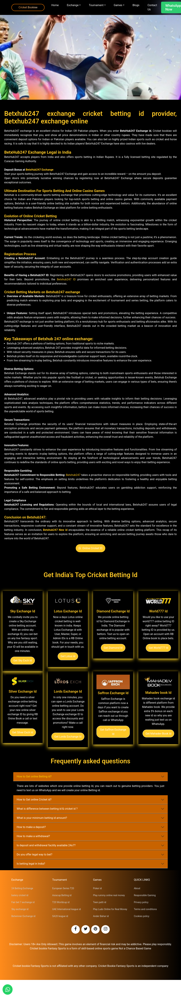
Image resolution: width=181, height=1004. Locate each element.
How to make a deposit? (31, 827)
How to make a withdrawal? (33, 836)
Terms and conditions (145, 909)
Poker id (97, 888)
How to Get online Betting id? (34, 776)
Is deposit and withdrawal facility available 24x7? (46, 845)
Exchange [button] (73, 5)
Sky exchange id (19, 909)
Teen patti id (99, 902)
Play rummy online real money (109, 895)
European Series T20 (63, 888)
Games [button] (118, 5)
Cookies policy (141, 916)
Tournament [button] (96, 5)
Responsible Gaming (145, 895)
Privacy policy (141, 902)
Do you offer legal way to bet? (34, 854)
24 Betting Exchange (22, 888)
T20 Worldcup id (60, 902)
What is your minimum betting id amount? (42, 817)
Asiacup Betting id (61, 895)
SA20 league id (60, 916)
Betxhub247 (73, 475)
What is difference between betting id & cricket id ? (47, 808)
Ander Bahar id (101, 916)
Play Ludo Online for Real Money (110, 909)
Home (55, 5)
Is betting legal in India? (31, 863)
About (137, 888)
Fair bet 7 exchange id (23, 902)
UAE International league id (66, 909)
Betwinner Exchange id (23, 916)
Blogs (136, 5)
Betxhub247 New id (55, 530)
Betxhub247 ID (66, 279)
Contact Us (152, 7)
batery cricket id (19, 895)
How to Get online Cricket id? (34, 799)
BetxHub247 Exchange (39, 169)
